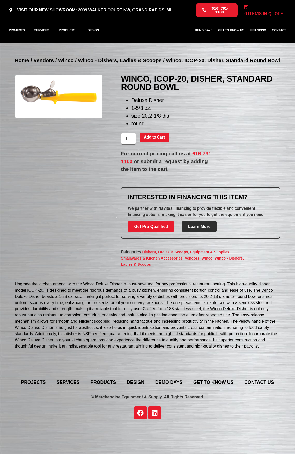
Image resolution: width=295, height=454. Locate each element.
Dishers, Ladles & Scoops (165, 271)
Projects (17, 39)
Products (67, 39)
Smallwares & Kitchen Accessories (152, 277)
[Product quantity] (128, 157)
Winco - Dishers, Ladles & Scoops (119, 79)
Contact (279, 39)
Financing (258, 39)
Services (41, 39)
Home (22, 79)
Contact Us (151, 409)
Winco (66, 79)
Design (93, 39)
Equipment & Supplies (210, 271)
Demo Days (203, 39)
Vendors (43, 79)
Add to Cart (154, 156)
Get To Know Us (231, 39)
